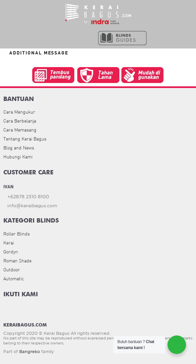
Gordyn (10, 252)
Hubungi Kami (18, 157)
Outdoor (11, 270)
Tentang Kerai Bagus (24, 139)
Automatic (13, 279)
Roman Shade (17, 261)
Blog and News (18, 148)
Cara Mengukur (19, 112)
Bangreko (29, 351)
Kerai (8, 243)
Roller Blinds (16, 234)
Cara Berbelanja (19, 121)
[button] (70, 37)
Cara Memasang (19, 130)
